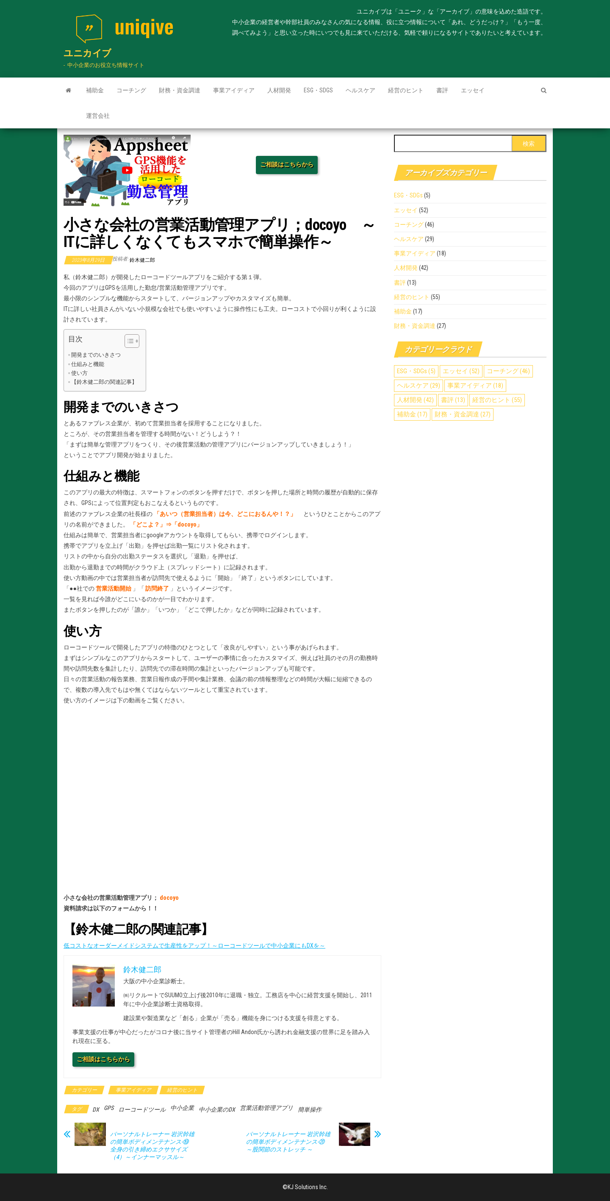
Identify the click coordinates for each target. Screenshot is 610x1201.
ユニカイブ (87, 53)
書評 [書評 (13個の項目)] (453, 400)
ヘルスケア (360, 90)
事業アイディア (234, 90)
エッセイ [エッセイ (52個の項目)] (461, 371)
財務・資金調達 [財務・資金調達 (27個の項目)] (463, 414)
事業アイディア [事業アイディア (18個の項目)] (475, 385)
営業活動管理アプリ (266, 1107)
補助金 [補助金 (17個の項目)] (412, 414)
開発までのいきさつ (96, 355)
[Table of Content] (132, 341)
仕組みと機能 (87, 364)
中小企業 (182, 1107)
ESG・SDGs (318, 90)
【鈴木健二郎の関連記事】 (104, 382)
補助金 (95, 90)
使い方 (79, 373)
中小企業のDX (217, 1109)
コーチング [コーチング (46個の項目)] (508, 371)
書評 (442, 90)
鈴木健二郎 (142, 260)
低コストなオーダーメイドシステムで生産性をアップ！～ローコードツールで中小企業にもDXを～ (194, 945)
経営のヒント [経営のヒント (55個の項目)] (497, 400)
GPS (109, 1107)
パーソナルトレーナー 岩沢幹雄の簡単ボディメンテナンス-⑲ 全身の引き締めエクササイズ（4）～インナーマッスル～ (152, 1145)
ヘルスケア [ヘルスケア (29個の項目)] (418, 385)
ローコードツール (142, 1109)
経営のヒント (406, 90)
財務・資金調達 (179, 90)
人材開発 (279, 90)
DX (95, 1109)
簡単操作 (310, 1109)
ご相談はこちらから (286, 164)
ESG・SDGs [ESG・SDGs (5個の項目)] (416, 371)
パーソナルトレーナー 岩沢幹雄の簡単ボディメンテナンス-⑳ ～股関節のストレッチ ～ (288, 1142)
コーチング (131, 90)
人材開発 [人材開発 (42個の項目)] (415, 400)
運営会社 (98, 115)
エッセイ (473, 90)
